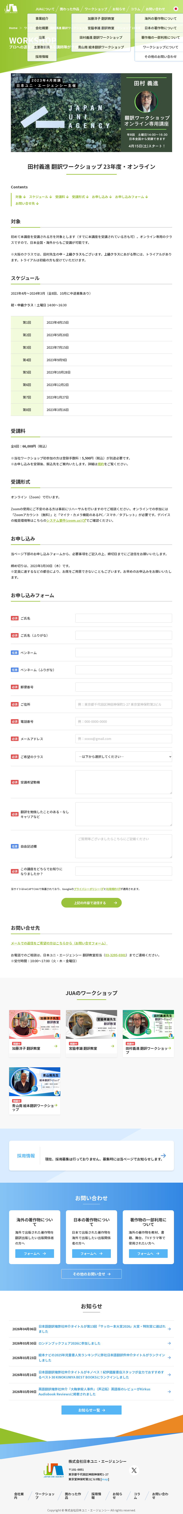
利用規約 (111, 889)
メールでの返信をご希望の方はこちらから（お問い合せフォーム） (59, 943)
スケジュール (38, 196)
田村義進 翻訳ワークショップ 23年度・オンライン (126, 28)
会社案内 (19, 1495)
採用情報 (96, 1495)
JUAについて (45, 9)
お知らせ (118, 9)
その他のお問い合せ (89, 1273)
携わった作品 (69, 9)
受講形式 (78, 196)
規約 (101, 463)
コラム (135, 9)
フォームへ (32, 1253)
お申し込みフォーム (129, 196)
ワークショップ (96, 9)
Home (13, 28)
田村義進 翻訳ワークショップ (68, 28)
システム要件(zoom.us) (64, 520)
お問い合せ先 (25, 203)
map (105, 1479)
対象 (19, 196)
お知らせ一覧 (89, 1410)
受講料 (60, 196)
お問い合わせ (155, 9)
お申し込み (100, 196)
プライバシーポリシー (87, 889)
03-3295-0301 (115, 955)
